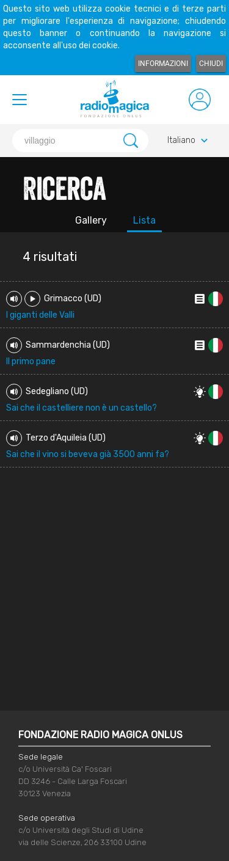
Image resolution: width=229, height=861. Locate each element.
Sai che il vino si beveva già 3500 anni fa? (87, 454)
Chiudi (211, 63)
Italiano (189, 140)
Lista (144, 220)
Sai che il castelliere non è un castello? (81, 408)
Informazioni (163, 63)
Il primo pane (31, 361)
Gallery (91, 220)
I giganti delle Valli (40, 315)
